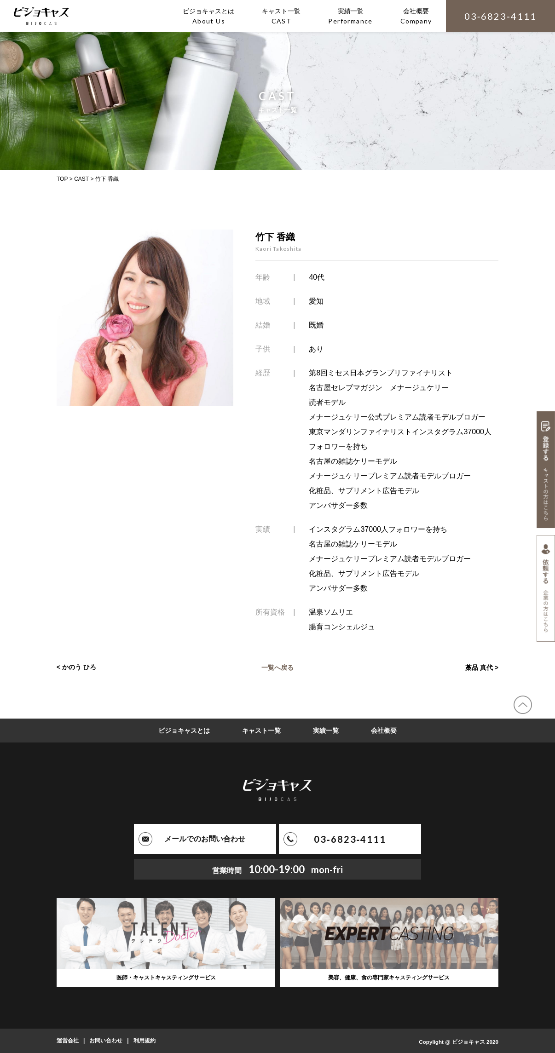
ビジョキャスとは (184, 730)
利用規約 (144, 1040)
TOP (62, 179)
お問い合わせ (105, 1040)
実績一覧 (326, 730)
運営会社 (68, 1040)
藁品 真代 (479, 667)
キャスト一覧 (261, 730)
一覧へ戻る (277, 667)
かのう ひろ (79, 667)
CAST (81, 179)
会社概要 (384, 730)
